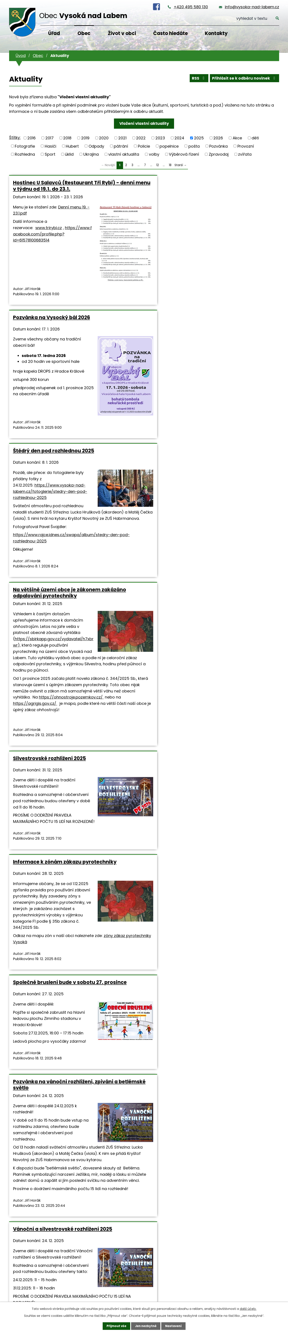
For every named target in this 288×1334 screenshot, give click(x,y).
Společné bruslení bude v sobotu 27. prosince (44, 627)
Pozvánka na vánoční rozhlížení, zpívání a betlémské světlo (142, 630)
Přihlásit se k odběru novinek (244, 79)
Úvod (21, 55)
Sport (50, 154)
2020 (104, 138)
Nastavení (174, 1326)
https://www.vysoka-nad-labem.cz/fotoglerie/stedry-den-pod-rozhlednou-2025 (232, 257)
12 (157, 165)
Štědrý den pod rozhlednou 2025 (229, 185)
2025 (199, 138)
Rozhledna (25, 154)
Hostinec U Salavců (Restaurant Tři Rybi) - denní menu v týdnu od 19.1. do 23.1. (49, 188)
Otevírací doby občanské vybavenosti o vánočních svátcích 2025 (136, 860)
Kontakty (216, 33)
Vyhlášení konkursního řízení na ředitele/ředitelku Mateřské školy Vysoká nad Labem (233, 860)
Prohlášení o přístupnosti (151, 1160)
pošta (194, 146)
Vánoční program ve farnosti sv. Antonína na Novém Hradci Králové (51, 860)
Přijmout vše (115, 1326)
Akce (237, 138)
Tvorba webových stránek (54, 1165)
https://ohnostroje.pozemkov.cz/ (45, 552)
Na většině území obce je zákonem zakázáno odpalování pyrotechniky (52, 378)
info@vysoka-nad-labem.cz (252, 7)
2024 (179, 138)
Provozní (245, 146)
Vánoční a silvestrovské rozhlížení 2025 (225, 627)
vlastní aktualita (123, 154)
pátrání (121, 146)
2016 (31, 138)
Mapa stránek (116, 1160)
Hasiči (50, 146)
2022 (141, 138)
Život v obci (122, 33)
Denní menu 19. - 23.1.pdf (23, 232)
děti (255, 138)
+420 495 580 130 (191, 7)
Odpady (96, 146)
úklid (69, 154)
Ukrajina (91, 154)
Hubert (72, 146)
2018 (67, 138)
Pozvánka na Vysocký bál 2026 (142, 182)
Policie (144, 146)
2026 (218, 138)
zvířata (245, 154)
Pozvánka (218, 146)
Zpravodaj (219, 154)
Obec (84, 33)
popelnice (169, 146)
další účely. (248, 1308)
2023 (160, 138)
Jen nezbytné (145, 1326)
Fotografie (25, 146)
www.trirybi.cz (48, 297)
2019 (85, 138)
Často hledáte (170, 33)
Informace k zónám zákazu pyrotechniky (229, 375)
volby (154, 154)
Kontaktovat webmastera (80, 1160)
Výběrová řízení (184, 154)
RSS (197, 79)
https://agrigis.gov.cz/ (41, 558)
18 (170, 165)
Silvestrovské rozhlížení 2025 (140, 372)
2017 (49, 138)
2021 (122, 138)
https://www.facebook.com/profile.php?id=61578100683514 (52, 304)
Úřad (54, 33)
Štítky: (15, 137)
